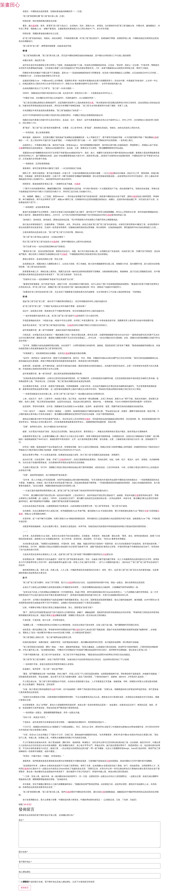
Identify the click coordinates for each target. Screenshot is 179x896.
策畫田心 (10, 5)
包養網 (34, 25)
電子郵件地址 (25, 862)
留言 (21, 820)
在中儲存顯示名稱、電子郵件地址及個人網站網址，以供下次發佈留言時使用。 (58, 882)
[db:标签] (27, 804)
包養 (92, 102)
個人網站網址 (25, 872)
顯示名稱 (23, 852)
